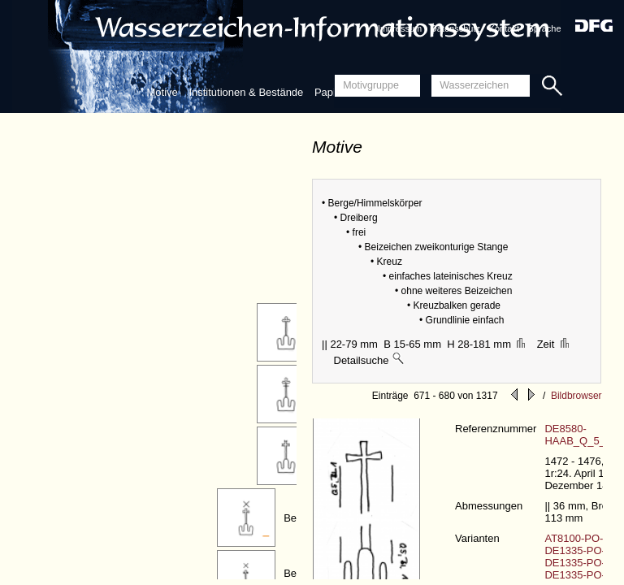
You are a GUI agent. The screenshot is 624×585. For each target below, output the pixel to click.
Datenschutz (455, 28)
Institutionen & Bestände (245, 92)
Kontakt (504, 28)
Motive (161, 92)
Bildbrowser (576, 395)
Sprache (544, 28)
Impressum (400, 28)
